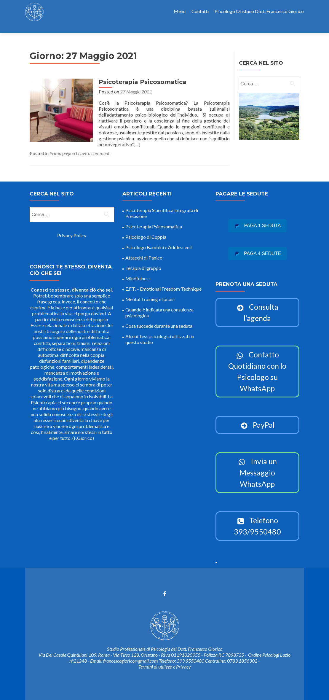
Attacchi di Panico (143, 251)
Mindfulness (138, 272)
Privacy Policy (71, 229)
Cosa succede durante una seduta (158, 319)
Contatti (200, 11)
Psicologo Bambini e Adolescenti (158, 241)
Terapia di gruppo (143, 262)
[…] (194, 128)
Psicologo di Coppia (145, 230)
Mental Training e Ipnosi (150, 293)
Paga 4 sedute (257, 247)
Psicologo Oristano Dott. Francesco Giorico (259, 11)
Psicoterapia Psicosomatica (139, 71)
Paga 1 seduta (257, 219)
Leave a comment (92, 137)
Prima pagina (62, 137)
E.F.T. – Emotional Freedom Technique (163, 282)
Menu (180, 11)
